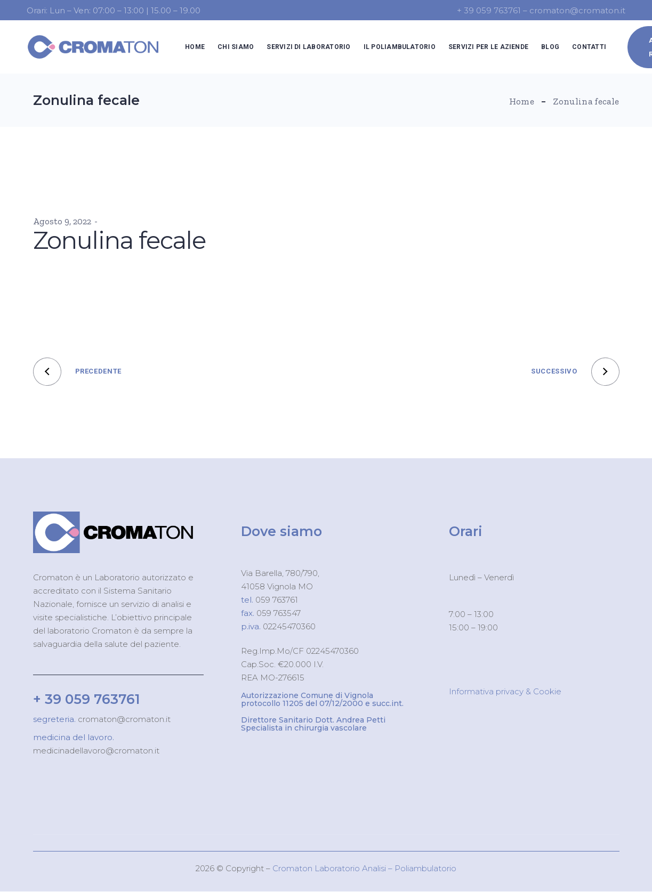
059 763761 (275, 600)
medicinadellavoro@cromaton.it (96, 750)
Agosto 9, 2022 (62, 221)
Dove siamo (281, 531)
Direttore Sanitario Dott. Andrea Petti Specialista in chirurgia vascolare (313, 724)
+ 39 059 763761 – (493, 10)
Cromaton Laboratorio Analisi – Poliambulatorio (364, 868)
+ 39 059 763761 (86, 699)
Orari (465, 531)
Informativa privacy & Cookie (505, 691)
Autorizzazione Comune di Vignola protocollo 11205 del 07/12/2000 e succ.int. (322, 699)
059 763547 (278, 613)
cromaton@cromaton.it (123, 719)
